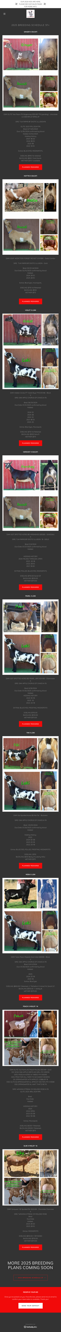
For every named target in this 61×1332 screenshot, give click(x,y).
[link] (30, 14)
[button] (5, 14)
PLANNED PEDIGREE (30, 167)
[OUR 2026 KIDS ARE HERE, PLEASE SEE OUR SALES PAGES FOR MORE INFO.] (30, 4)
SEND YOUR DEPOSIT (30, 1306)
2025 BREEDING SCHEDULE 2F (30, 1278)
